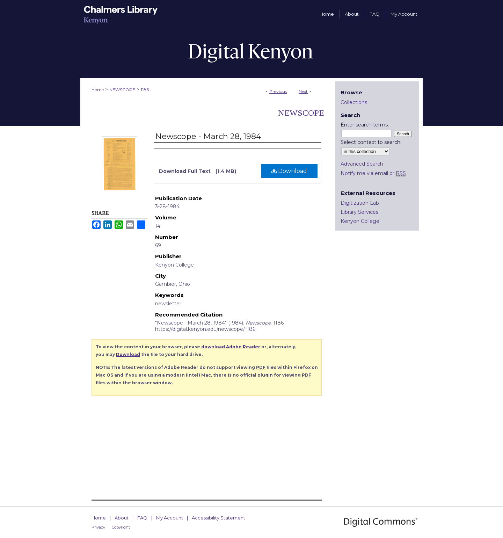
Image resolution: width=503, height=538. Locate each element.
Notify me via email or (373, 173)
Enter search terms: (365, 125)
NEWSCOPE (122, 89)
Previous (278, 91)
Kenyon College (360, 221)
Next (303, 91)
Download (289, 171)
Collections (354, 102)
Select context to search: (371, 142)
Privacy (98, 527)
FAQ (142, 518)
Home (98, 89)
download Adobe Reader (230, 346)
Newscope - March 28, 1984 (208, 136)
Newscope (301, 112)
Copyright (121, 527)
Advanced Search (362, 164)
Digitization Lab (360, 203)
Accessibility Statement (218, 518)
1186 (145, 89)
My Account (169, 518)
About (122, 518)
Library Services (359, 212)
